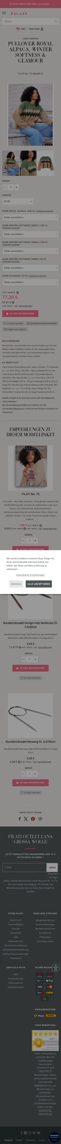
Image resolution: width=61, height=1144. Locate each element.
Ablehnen (16, 584)
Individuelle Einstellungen (30, 575)
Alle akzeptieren (39, 584)
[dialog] (30, 572)
